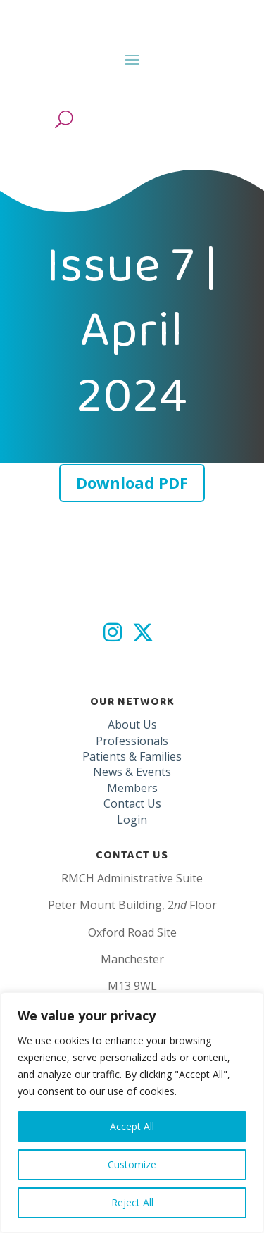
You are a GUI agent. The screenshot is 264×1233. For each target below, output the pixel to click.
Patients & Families (132, 756)
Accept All (132, 1126)
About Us (132, 724)
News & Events (132, 772)
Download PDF (132, 482)
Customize (132, 1164)
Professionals (132, 741)
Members (132, 788)
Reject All (132, 1202)
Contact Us (132, 803)
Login (132, 819)
